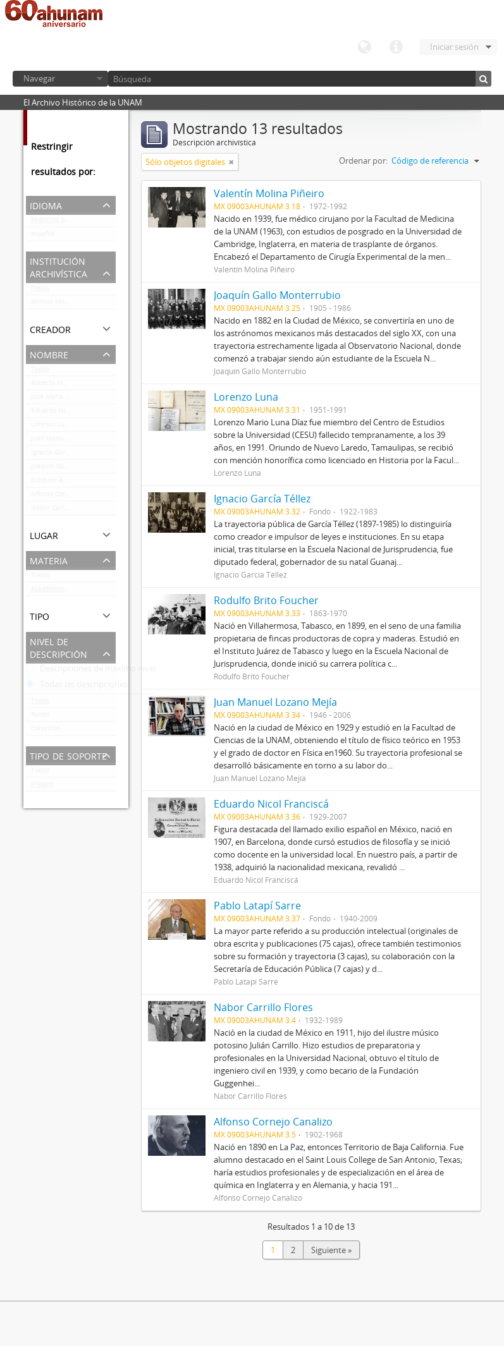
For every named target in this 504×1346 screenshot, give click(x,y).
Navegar (39, 78)
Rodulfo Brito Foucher (266, 600)
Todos (40, 290)
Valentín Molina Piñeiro (269, 193)
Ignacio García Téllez (62, 455)
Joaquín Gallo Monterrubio (71, 468)
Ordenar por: (363, 160)
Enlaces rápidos (396, 47)
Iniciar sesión (454, 46)
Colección (45, 731)
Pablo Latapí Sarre (257, 905)
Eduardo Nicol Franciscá (67, 413)
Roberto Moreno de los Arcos (73, 385)
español (43, 236)
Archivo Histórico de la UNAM (73, 304)
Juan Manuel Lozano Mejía (71, 441)
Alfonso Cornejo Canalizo (68, 496)
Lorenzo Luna (51, 427)
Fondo (40, 717)
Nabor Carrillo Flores (62, 510)
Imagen (42, 786)
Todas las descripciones (77, 687)
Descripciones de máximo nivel (91, 671)
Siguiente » (331, 1250)
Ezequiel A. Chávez (59, 482)
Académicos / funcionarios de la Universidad (73, 591)
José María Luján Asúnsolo (71, 399)
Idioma (364, 47)
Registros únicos (55, 222)
